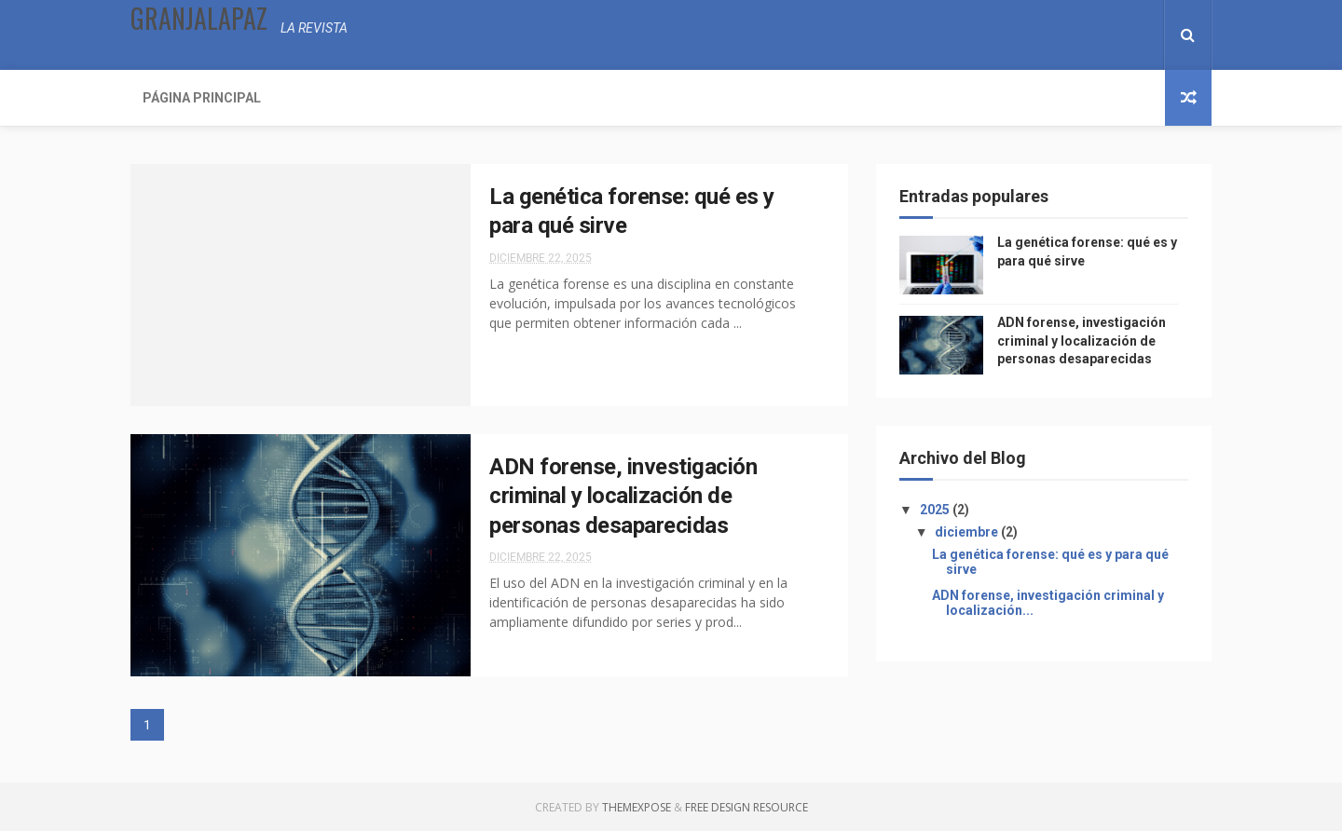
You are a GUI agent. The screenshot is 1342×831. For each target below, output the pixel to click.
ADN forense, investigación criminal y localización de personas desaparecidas (623, 496)
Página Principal (202, 97)
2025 (936, 509)
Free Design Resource (746, 807)
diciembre (968, 531)
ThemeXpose (636, 807)
